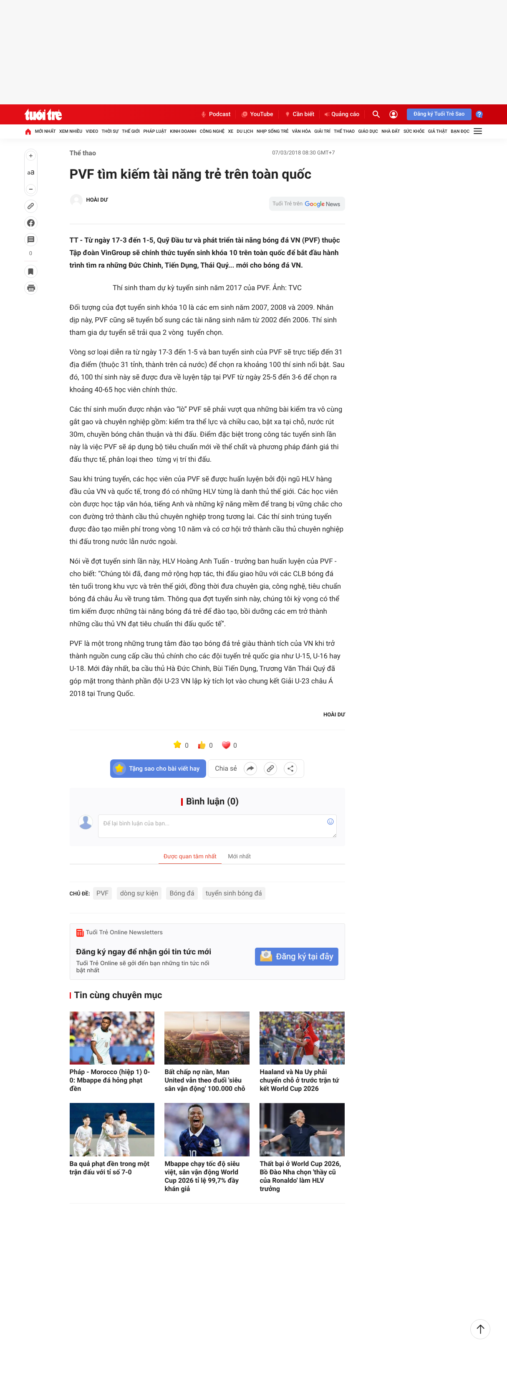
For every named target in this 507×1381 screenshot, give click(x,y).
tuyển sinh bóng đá (234, 893)
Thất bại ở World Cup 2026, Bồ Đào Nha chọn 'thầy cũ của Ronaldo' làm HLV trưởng (300, 1176)
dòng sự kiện (139, 893)
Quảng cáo (342, 114)
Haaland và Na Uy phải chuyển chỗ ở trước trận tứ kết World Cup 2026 (299, 1080)
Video (92, 131)
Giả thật (437, 131)
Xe (230, 131)
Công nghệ (212, 131)
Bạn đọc (460, 131)
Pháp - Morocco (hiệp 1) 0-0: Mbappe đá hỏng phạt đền (110, 1080)
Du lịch (245, 131)
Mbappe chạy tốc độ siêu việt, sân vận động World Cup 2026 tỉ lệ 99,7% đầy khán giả (202, 1176)
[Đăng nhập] (393, 114)
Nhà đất (390, 131)
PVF (102, 893)
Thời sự (110, 131)
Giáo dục (368, 131)
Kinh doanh (183, 131)
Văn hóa (301, 131)
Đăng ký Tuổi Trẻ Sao (439, 114)
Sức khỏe (414, 131)
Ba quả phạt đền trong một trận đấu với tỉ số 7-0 (109, 1168)
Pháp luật (154, 131)
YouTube (257, 114)
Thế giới (131, 131)
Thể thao (344, 131)
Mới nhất (45, 131)
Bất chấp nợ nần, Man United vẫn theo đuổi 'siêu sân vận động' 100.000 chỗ (204, 1080)
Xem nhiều (70, 131)
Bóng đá (181, 893)
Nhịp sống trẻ (273, 131)
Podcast (215, 114)
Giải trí (322, 131)
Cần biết (299, 114)
